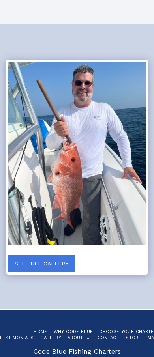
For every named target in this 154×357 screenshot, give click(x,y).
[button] (79, 338)
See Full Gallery (41, 263)
